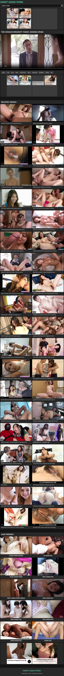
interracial (23, 72)
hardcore (34, 72)
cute (8, 72)
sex (52, 72)
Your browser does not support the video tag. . (32, 52)
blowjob (41, 72)
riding (47, 72)
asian (3, 72)
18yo (29, 72)
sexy (12, 72)
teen (17, 72)
